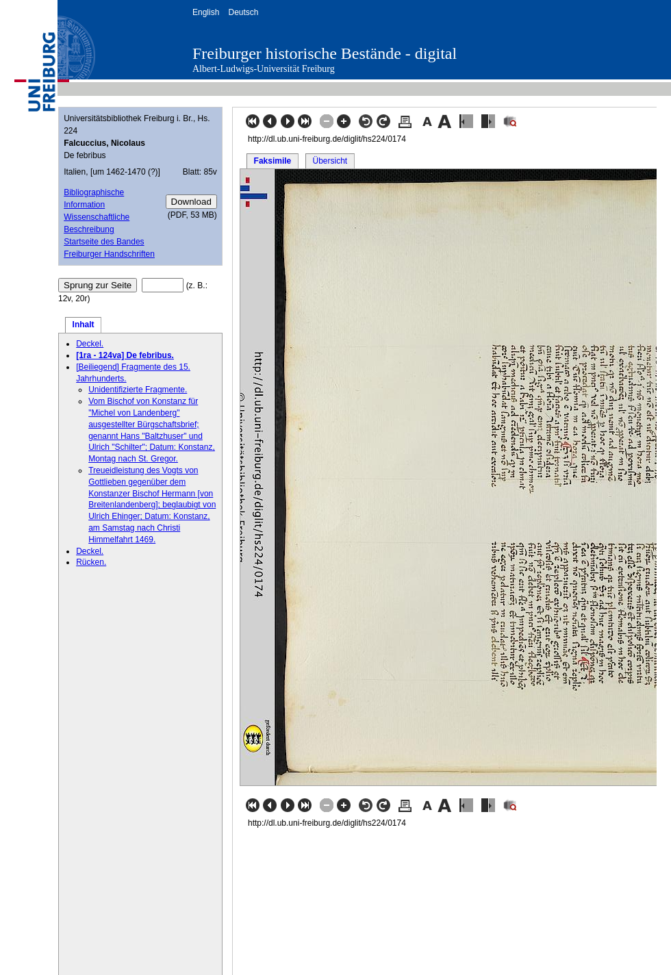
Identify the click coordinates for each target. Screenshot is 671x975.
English (205, 12)
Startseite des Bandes (104, 241)
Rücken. (91, 562)
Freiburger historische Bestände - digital (324, 53)
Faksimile (273, 161)
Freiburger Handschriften (109, 254)
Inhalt (83, 324)
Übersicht (329, 161)
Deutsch (243, 12)
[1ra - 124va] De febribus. (125, 355)
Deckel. (89, 344)
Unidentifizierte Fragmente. (137, 389)
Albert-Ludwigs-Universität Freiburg (263, 69)
